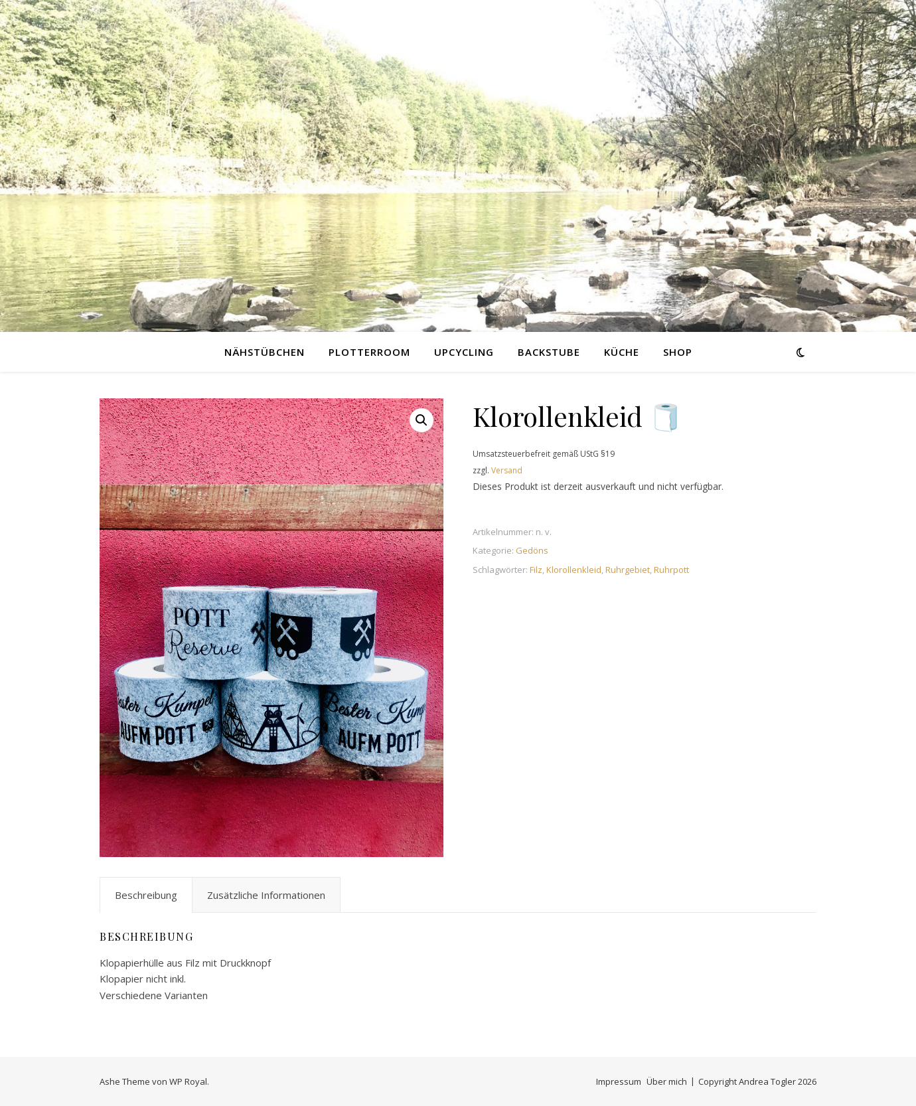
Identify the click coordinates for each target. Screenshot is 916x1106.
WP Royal (188, 1081)
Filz (536, 570)
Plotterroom (369, 351)
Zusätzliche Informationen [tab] (266, 895)
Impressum (618, 1081)
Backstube (549, 351)
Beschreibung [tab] (146, 895)
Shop (677, 351)
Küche (621, 351)
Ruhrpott (671, 570)
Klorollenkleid (573, 570)
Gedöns (532, 550)
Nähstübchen (264, 351)
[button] (421, 420)
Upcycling (464, 351)
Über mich (667, 1081)
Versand (506, 470)
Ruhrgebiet (627, 570)
